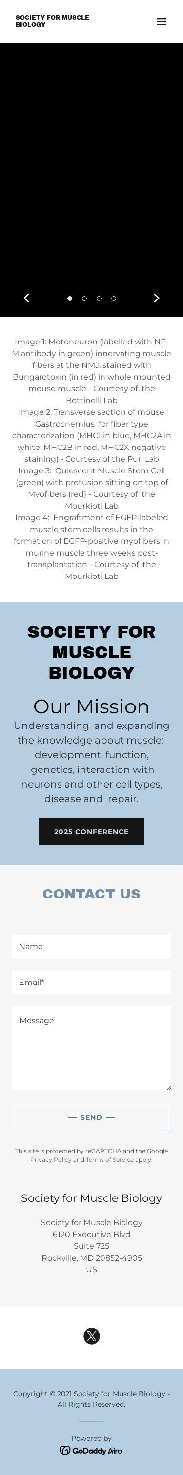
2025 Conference (91, 831)
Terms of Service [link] (110, 1159)
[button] (161, 21)
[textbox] (91, 947)
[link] (68, 24)
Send (91, 1117)
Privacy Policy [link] (51, 1159)
